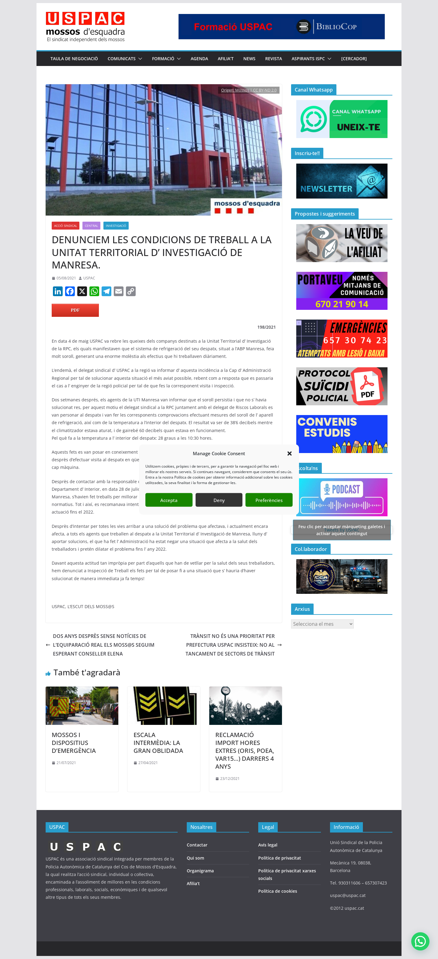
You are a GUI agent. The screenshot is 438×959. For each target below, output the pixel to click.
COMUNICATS (122, 58)
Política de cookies (277, 891)
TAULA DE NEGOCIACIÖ (74, 58)
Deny (219, 500)
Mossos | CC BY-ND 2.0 (255, 90)
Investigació (116, 225)
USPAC (89, 278)
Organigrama (200, 871)
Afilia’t (193, 883)
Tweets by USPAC (342, 530)
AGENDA (199, 58)
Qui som (195, 858)
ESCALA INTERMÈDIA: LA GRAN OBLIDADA (158, 743)
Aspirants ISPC (308, 58)
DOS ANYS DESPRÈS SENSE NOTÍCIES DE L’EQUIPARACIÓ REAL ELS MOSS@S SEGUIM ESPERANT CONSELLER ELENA (100, 645)
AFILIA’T (226, 58)
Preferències (269, 500)
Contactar (197, 845)
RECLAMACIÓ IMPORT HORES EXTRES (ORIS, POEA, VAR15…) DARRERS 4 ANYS (244, 750)
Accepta (169, 500)
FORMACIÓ (163, 58)
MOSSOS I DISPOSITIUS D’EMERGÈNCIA (74, 743)
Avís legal (267, 845)
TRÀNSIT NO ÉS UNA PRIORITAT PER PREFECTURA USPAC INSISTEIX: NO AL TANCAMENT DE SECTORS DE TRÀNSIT (234, 645)
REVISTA (273, 58)
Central (91, 225)
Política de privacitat (279, 858)
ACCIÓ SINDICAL (65, 225)
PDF (75, 310)
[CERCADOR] (354, 58)
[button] (290, 453)
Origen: (228, 90)
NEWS (249, 58)
